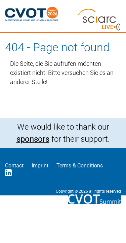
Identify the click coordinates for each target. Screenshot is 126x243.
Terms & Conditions (79, 165)
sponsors (32, 139)
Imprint (40, 165)
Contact (14, 165)
